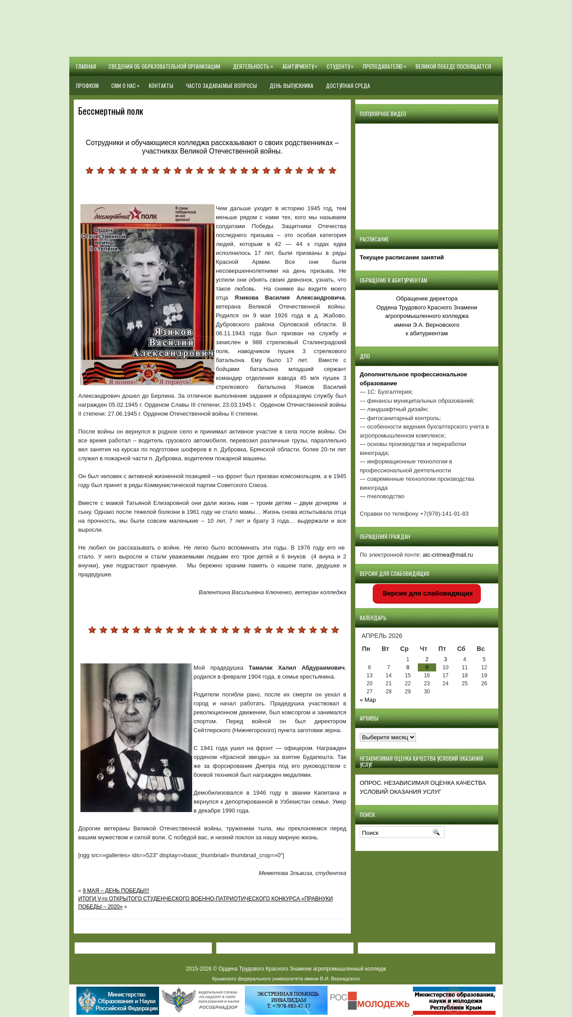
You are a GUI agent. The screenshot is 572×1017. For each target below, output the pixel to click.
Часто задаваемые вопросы (221, 85)
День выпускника (291, 85)
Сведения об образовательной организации (164, 66)
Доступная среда (348, 85)
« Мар (368, 699)
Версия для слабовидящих (427, 593)
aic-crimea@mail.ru (448, 554)
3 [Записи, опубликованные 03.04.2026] (445, 659)
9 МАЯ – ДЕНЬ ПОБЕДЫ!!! (116, 891)
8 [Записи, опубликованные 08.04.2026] (407, 667)
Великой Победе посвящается (453, 66)
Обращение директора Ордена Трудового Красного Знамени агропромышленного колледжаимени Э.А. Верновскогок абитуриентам (426, 316)
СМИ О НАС (127, 82)
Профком (87, 85)
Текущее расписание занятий (402, 257)
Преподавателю (386, 63)
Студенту (342, 63)
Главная (86, 66)
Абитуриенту (301, 63)
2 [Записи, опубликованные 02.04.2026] (427, 659)
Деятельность (254, 63)
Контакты (161, 85)
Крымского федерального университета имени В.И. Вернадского (286, 978)
